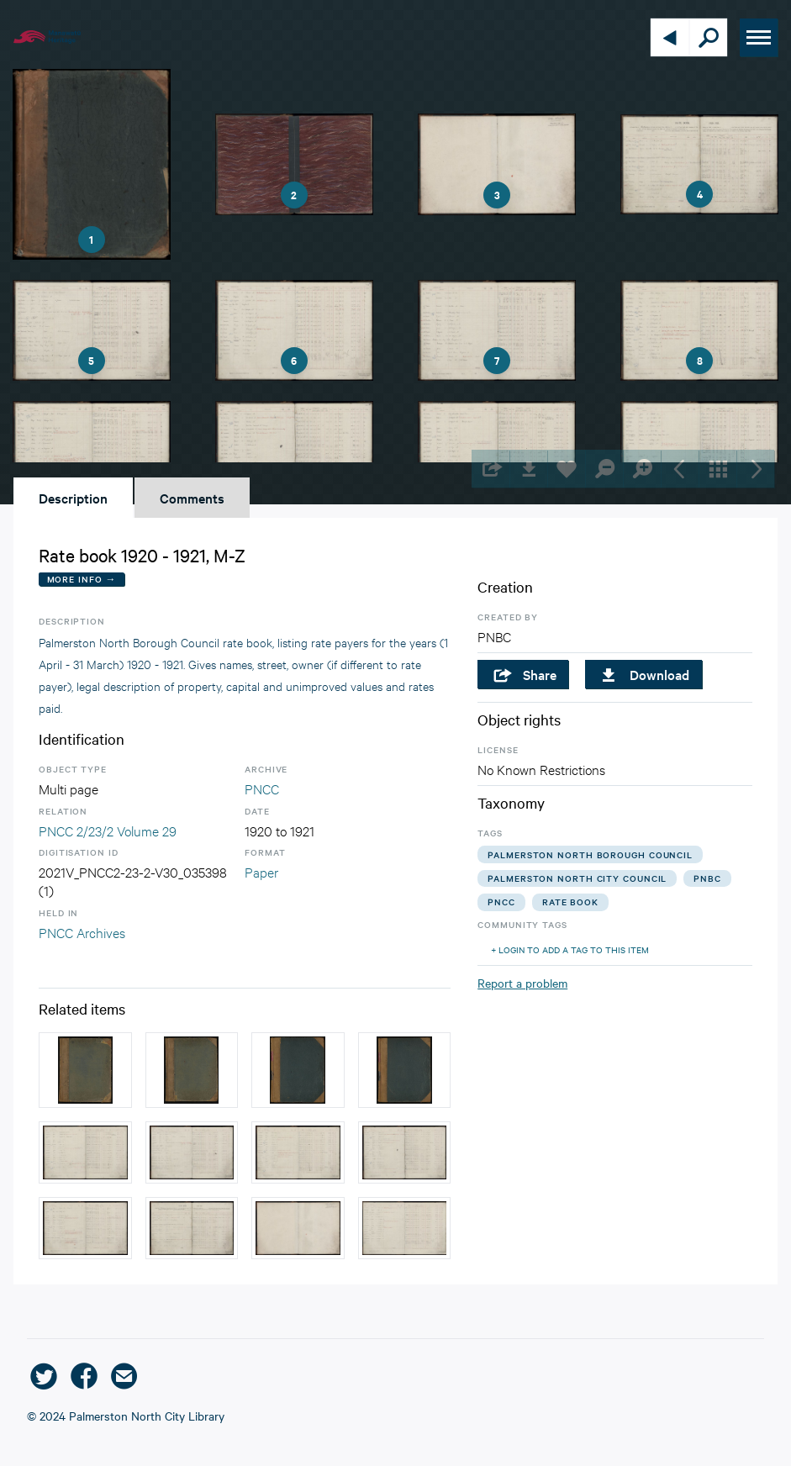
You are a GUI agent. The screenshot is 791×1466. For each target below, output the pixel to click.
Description (73, 497)
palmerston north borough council (590, 854)
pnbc (707, 878)
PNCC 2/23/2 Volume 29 (108, 830)
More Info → (82, 578)
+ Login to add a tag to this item (570, 949)
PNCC (262, 788)
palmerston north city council (577, 878)
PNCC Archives (82, 932)
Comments (192, 497)
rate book (570, 901)
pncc (501, 901)
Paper (261, 871)
